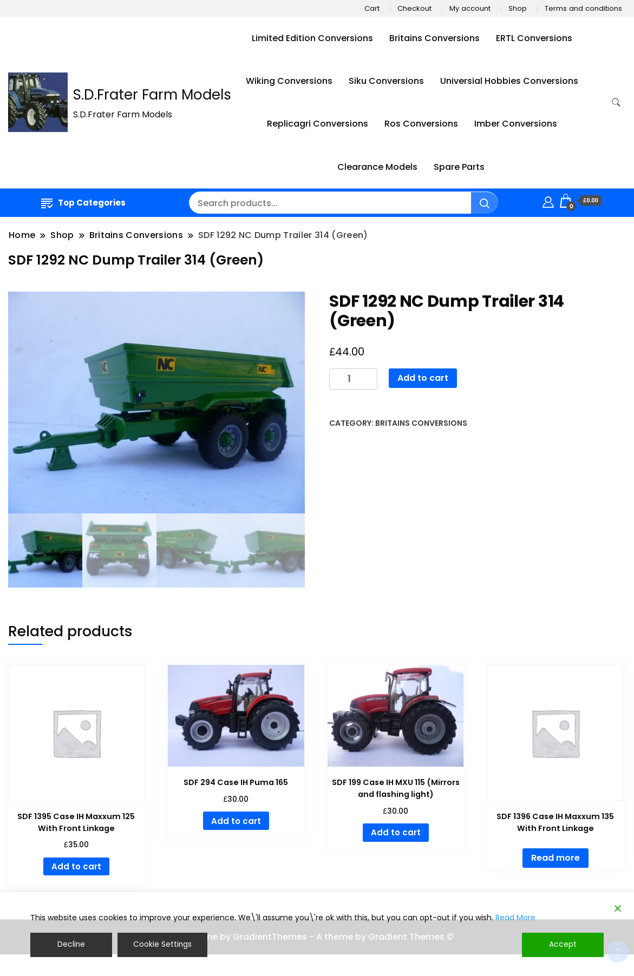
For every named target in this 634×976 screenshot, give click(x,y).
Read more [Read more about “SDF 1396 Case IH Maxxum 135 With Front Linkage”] (555, 858)
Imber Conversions (515, 123)
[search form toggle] (616, 103)
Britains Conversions (434, 38)
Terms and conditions (583, 8)
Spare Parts (459, 167)
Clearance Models (377, 167)
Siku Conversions (386, 81)
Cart (372, 8)
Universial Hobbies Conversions (509, 81)
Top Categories (83, 202)
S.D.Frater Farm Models (152, 94)
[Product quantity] (353, 379)
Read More (515, 917)
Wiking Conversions (289, 81)
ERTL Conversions (534, 38)
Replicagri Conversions (317, 123)
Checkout (414, 8)
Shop (517, 8)
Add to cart (422, 378)
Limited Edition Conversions (312, 38)
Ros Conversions (421, 123)
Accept (563, 944)
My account (470, 8)
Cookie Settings (162, 944)
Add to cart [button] (76, 866)
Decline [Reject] (71, 944)
